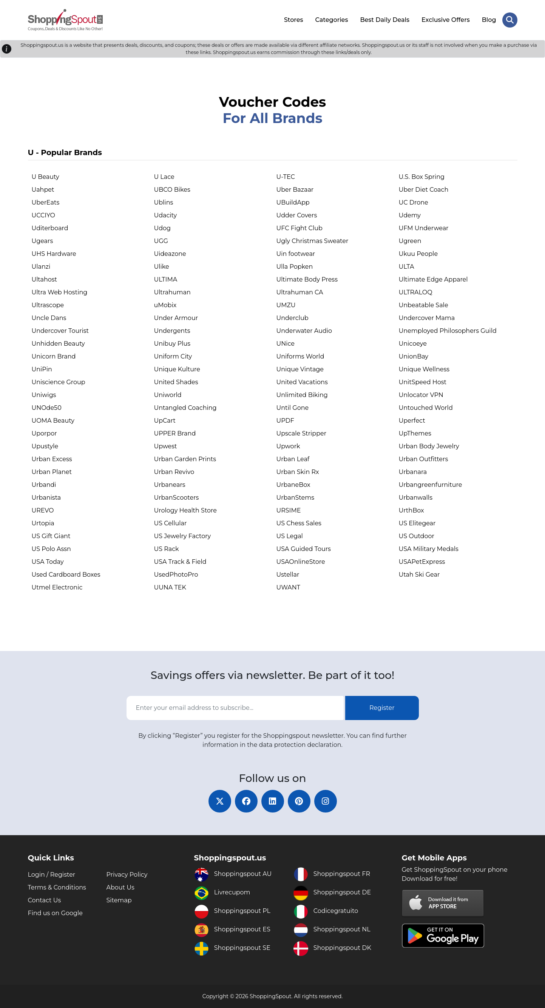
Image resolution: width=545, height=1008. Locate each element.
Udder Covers (296, 215)
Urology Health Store (185, 510)
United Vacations (302, 382)
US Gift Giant (51, 536)
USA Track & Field (180, 561)
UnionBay (414, 356)
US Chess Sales (298, 523)
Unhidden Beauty (58, 343)
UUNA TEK (170, 587)
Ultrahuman (172, 292)
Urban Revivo (174, 472)
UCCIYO (44, 215)
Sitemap (119, 900)
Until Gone (292, 407)
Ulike (161, 266)
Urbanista (46, 497)
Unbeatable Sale (423, 305)
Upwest (165, 446)
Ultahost (44, 279)
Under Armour (176, 318)
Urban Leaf (293, 459)
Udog (162, 228)
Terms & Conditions (57, 887)
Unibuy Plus (172, 343)
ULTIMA (166, 279)
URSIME (288, 510)
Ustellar (288, 574)
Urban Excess (52, 459)
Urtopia (43, 523)
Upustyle (45, 446)
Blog (489, 19)
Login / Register (52, 874)
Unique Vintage (300, 369)
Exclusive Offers (445, 19)
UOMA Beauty (53, 420)
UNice (285, 343)
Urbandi (44, 484)
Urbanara (413, 472)
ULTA (406, 266)
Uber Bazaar (295, 189)
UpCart (165, 420)
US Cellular (170, 523)
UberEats (46, 202)
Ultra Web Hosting (60, 292)
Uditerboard (50, 228)
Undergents (172, 330)
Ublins (163, 202)
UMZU (286, 305)
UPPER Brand (175, 433)
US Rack (166, 548)
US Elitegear (417, 523)
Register (382, 707)
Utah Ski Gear (419, 574)
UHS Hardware (54, 253)
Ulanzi (41, 266)
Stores (293, 19)
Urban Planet (52, 472)
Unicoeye (413, 343)
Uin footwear (295, 253)
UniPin (42, 369)
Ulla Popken (294, 266)
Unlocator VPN (421, 395)
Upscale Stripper (301, 433)
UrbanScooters (176, 497)
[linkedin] (272, 801)
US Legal (289, 536)
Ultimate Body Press (307, 279)
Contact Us (44, 900)
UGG (161, 241)
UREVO (43, 510)
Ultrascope (48, 305)
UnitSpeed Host (423, 382)
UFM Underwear (424, 228)
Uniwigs (44, 395)
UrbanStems (295, 497)
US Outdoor (416, 536)
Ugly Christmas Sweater (312, 241)
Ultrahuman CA (299, 292)
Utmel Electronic (57, 587)
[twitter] (219, 801)
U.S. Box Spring (422, 176)
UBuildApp (293, 202)
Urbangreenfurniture (430, 484)
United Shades (176, 382)
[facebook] (246, 801)
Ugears (42, 241)
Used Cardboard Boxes (66, 574)
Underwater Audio (304, 330)
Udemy (410, 215)
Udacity (165, 215)
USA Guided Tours (303, 548)
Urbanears (169, 484)
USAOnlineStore (300, 561)
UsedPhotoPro (176, 574)
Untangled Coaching (185, 407)
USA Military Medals (429, 548)
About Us (120, 887)
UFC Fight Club (299, 228)
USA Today (48, 561)
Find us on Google (55, 913)
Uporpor (44, 433)
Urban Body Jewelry (429, 446)
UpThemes (415, 433)
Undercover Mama (427, 318)
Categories (331, 19)
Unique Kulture (177, 369)
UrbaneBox (293, 484)
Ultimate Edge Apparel (433, 279)
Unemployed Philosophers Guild (448, 330)
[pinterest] (299, 801)
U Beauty (45, 176)
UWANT (288, 587)
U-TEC (285, 176)
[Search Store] (509, 20)
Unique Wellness (424, 369)
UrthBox (411, 510)
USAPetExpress (422, 561)
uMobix (165, 305)
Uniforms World (300, 356)
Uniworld (168, 395)
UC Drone (413, 202)
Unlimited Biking (302, 395)
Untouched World (426, 407)
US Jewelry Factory (182, 536)
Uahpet (43, 189)
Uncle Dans (49, 318)
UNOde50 (47, 407)
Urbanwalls (415, 497)
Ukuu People (418, 253)
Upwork (288, 446)
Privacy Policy (127, 874)
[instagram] (325, 801)
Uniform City (173, 356)
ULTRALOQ (415, 292)
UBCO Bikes (172, 189)
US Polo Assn (51, 548)
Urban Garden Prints (185, 459)
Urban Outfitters (423, 459)
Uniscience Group (58, 382)
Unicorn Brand (54, 356)
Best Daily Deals (384, 19)
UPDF (285, 420)
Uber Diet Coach (424, 189)
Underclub (292, 318)
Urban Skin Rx (297, 472)
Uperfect (412, 420)
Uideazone (170, 253)
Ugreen (410, 241)
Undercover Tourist (60, 330)
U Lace (164, 176)
